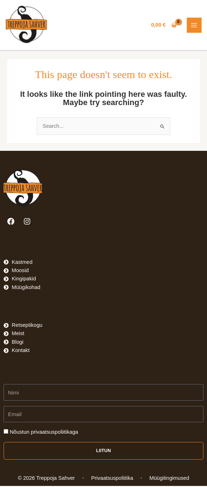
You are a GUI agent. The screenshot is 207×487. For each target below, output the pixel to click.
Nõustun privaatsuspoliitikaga (44, 433)
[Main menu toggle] (194, 25)
